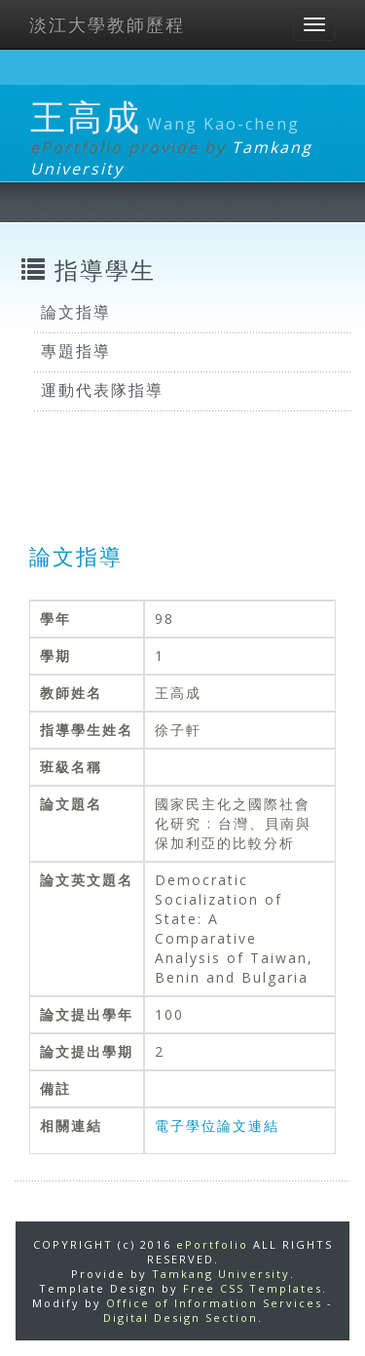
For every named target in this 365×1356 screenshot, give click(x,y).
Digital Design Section (180, 1317)
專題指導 (76, 351)
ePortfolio (212, 1244)
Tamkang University (221, 1273)
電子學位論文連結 (217, 1125)
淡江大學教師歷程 (107, 24)
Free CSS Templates (252, 1288)
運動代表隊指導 (102, 390)
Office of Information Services (214, 1303)
